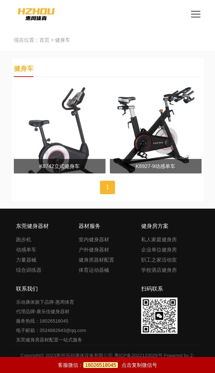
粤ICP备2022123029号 (138, 355)
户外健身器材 (94, 250)
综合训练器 (28, 270)
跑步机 (23, 239)
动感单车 (26, 250)
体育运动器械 (94, 270)
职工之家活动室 (159, 260)
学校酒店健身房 (159, 270)
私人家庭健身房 (159, 239)
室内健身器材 (94, 239)
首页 (44, 40)
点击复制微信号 (120, 365)
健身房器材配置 (96, 260)
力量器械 (26, 260)
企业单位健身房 (159, 250)
